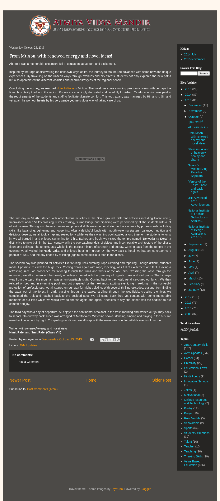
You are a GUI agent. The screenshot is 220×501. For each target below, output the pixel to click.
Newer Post (20, 380)
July (191, 255)
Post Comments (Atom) (42, 389)
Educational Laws (195, 368)
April (191, 272)
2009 (188, 314)
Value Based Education (192, 463)
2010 (188, 308)
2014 (188, 94)
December (195, 105)
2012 (188, 297)
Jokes (188, 390)
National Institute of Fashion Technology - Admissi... (198, 216)
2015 (188, 89)
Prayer (188, 413)
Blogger (145, 489)
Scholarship (191, 423)
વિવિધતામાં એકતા (198, 127)
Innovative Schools (196, 381)
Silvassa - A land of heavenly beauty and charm (198, 154)
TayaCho (117, 489)
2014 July (190, 54)
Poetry (188, 408)
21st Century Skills (196, 344)
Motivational (192, 395)
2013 (188, 100)
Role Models (192, 418)
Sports (188, 428)
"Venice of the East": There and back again (197, 187)
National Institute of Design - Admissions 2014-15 (198, 232)
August (193, 250)
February (194, 284)
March (192, 278)
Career (188, 358)
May (191, 267)
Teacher (189, 446)
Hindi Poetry (192, 376)
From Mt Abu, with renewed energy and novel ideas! (60, 56)
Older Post (161, 380)
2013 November (194, 59)
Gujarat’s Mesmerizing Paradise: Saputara (197, 170)
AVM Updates (28, 345)
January (194, 289)
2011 (188, 302)
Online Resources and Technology (195, 401)
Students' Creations (197, 433)
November (195, 111)
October (194, 116)
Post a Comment (28, 361)
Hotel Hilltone (65, 88)
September (195, 244)
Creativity (190, 363)
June (192, 261)
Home (91, 380)
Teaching (190, 451)
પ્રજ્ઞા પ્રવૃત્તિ (195, 121)
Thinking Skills (193, 456)
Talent (188, 441)
